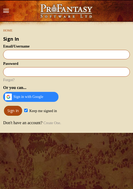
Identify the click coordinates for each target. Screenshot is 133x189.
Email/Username (16, 46)
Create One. (52, 123)
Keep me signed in (40, 111)
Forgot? (8, 80)
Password (10, 64)
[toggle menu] (6, 11)
